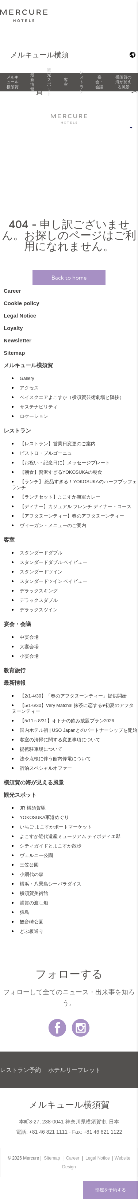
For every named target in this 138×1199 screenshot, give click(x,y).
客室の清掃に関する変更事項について (60, 739)
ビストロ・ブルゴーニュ (46, 453)
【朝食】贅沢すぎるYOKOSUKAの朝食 (61, 472)
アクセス (29, 388)
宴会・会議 (99, 81)
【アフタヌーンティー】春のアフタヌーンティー (72, 516)
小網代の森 (31, 874)
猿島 (24, 912)
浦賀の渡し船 (34, 903)
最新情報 (32, 82)
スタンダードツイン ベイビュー (53, 581)
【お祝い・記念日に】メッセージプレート (65, 462)
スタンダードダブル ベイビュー (53, 562)
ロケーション (34, 416)
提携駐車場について (41, 749)
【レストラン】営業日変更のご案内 (58, 443)
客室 (66, 82)
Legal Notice (20, 315)
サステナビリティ (39, 407)
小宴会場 (29, 656)
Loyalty (13, 328)
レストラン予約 (20, 1069)
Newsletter (17, 340)
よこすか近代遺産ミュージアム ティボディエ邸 (70, 836)
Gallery (27, 378)
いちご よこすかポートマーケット (56, 827)
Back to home (69, 277)
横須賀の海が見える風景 (123, 81)
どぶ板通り (31, 931)
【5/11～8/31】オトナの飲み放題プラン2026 (67, 720)
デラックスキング (39, 590)
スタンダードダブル (41, 553)
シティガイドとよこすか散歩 (50, 846)
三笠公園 (29, 865)
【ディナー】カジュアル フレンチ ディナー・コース (75, 506)
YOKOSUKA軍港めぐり (44, 817)
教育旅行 (15, 670)
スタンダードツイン (41, 571)
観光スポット (49, 82)
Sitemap (14, 353)
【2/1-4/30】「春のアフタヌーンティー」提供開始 (73, 696)
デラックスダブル (39, 600)
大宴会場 (29, 646)
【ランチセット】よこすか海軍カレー (60, 497)
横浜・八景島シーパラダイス (50, 884)
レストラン (82, 82)
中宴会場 (29, 637)
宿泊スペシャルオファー (46, 768)
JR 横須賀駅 (33, 808)
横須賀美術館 (34, 893)
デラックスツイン (39, 609)
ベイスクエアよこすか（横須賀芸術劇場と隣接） (72, 397)
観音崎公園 (31, 922)
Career (12, 291)
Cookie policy (21, 303)
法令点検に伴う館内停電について (55, 758)
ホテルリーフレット (74, 1069)
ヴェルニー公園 (36, 855)
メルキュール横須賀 (13, 81)
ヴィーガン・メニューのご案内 (53, 525)
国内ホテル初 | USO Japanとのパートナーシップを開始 (78, 730)
